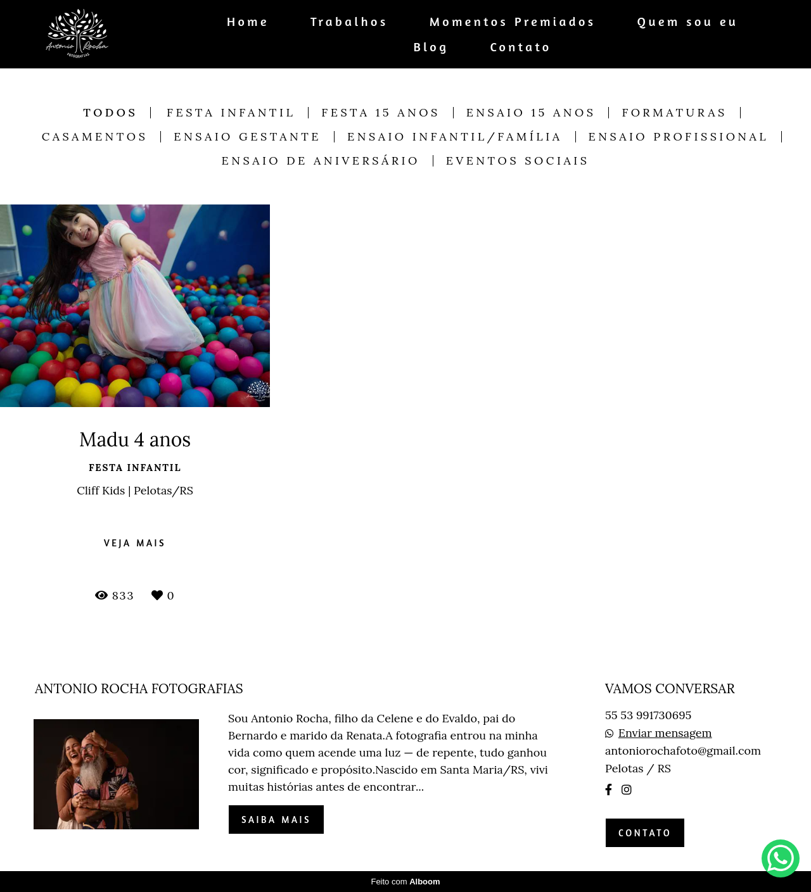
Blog (431, 46)
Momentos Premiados (513, 21)
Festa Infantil (231, 112)
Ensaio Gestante (247, 136)
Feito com (405, 881)
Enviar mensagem (665, 733)
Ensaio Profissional (679, 136)
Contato (520, 46)
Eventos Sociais (518, 160)
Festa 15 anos (380, 112)
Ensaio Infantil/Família (455, 136)
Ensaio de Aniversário (321, 160)
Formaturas (674, 112)
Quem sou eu (688, 21)
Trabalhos (349, 21)
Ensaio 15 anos (531, 112)
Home (248, 21)
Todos (110, 112)
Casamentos (95, 136)
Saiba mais (276, 819)
